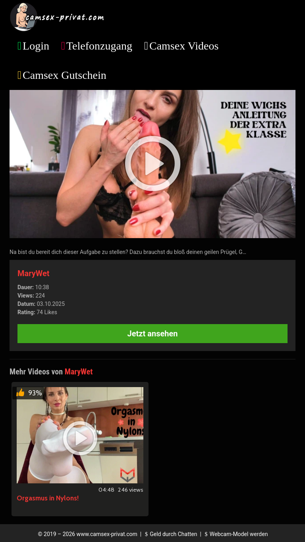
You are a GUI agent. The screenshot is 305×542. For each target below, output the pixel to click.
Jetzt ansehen (152, 333)
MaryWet (33, 273)
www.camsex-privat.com (107, 534)
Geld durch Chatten (170, 534)
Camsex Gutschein (64, 75)
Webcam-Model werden (235, 534)
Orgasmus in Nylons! (48, 498)
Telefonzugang (99, 46)
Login (36, 46)
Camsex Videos (183, 46)
